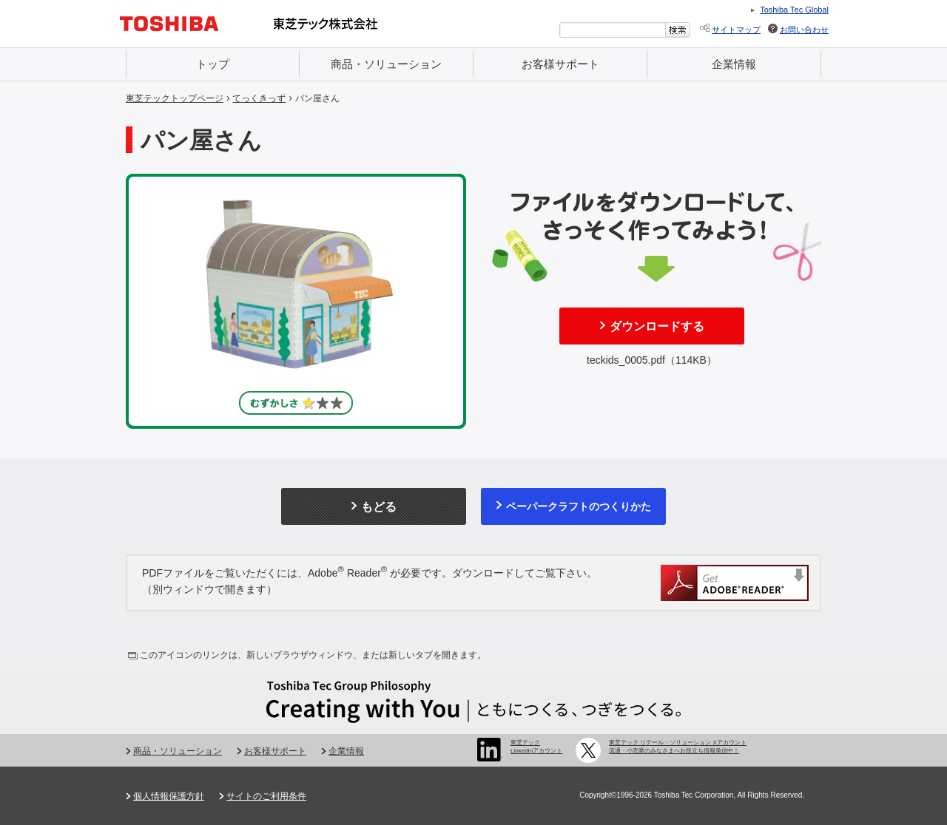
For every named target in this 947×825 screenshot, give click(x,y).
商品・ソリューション (386, 64)
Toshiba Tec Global (794, 9)
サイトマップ (736, 29)
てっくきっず (259, 98)
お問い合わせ (804, 29)
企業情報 (734, 64)
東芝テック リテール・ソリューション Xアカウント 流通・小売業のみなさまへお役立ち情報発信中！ (678, 746)
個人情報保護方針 (168, 796)
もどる (379, 506)
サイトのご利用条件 (266, 796)
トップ (212, 64)
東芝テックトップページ (174, 98)
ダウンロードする (657, 326)
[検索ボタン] (678, 30)
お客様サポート (560, 64)
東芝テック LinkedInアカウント (536, 746)
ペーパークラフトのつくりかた (578, 506)
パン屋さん (317, 98)
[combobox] (612, 30)
